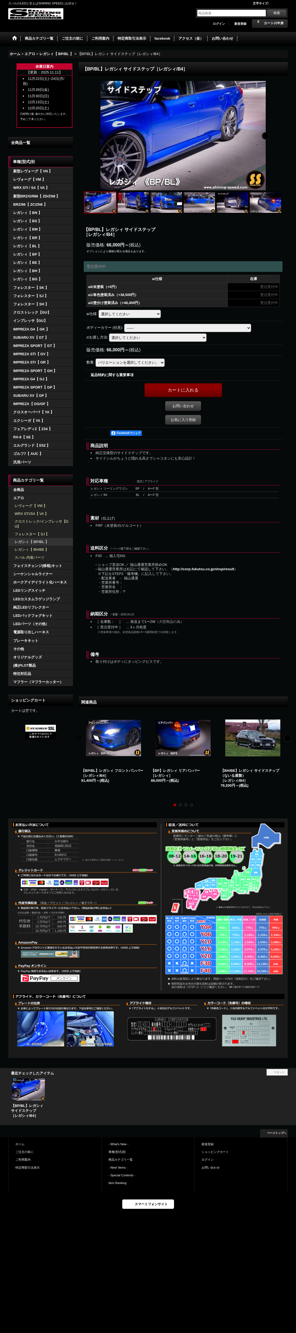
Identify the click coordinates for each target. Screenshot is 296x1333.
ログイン (219, 23)
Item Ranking (117, 1183)
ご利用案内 (23, 1159)
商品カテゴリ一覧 (120, 1159)
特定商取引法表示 (27, 1167)
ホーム (20, 1144)
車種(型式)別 (117, 1151)
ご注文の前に (24, 1151)
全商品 (18, 490)
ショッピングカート (215, 1151)
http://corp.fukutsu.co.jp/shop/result (203, 569)
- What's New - (118, 1144)
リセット (279, 1072)
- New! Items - (117, 1167)
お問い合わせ (183, 406)
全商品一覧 (20, 142)
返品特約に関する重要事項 (112, 375)
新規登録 (240, 23)
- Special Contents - (121, 1175)
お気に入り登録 (183, 420)
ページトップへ (276, 1132)
